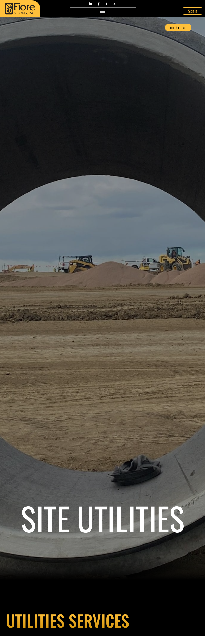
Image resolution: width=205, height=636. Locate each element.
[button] (102, 12)
